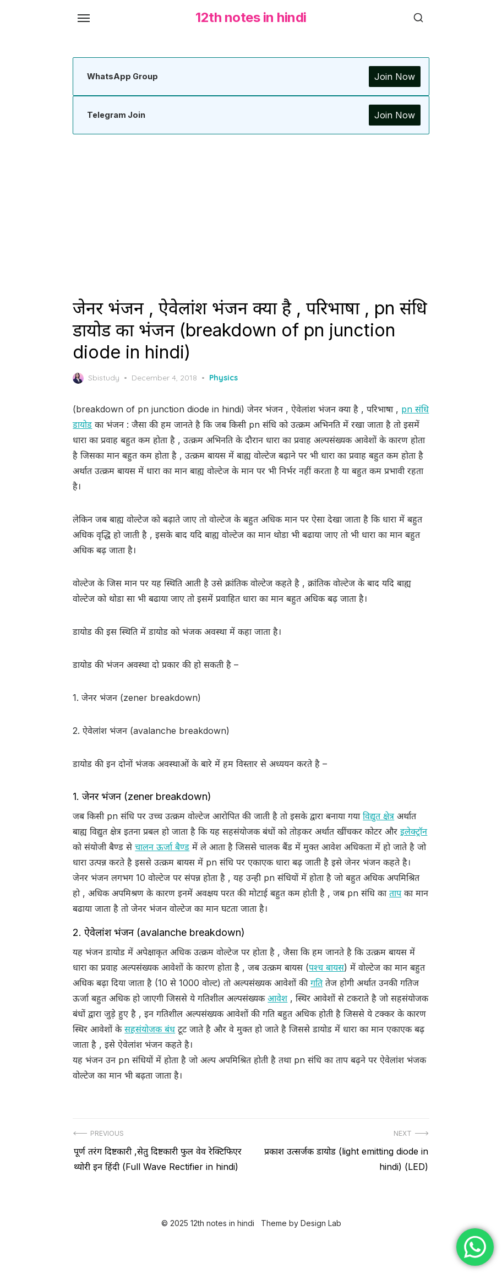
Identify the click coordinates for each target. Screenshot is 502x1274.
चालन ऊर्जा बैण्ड (194, 846)
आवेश (280, 1013)
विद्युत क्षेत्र (380, 815)
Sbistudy (98, 378)
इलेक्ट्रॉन (88, 846)
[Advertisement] (251, 216)
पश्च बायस (328, 982)
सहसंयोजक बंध (206, 1044)
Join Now (392, 76)
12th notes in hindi (251, 17)
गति (319, 998)
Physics (225, 378)
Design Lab (321, 1250)
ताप (397, 908)
